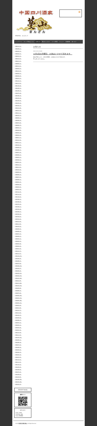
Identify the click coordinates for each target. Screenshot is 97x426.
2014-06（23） (18, 295)
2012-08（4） (18, 342)
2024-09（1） (18, 63)
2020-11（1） (18, 112)
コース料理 (54, 41)
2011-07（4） (18, 371)
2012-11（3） (18, 334)
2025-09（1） (18, 48)
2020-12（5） (18, 110)
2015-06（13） (18, 265)
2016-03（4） (18, 243)
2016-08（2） (18, 231)
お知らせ (38, 41)
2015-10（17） (18, 256)
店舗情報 (67, 41)
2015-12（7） (18, 251)
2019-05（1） (18, 157)
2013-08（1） (18, 320)
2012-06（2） (18, 347)
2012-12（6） (18, 332)
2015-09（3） (18, 258)
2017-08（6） (18, 201)
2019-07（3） (18, 152)
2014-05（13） (18, 297)
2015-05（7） (18, 268)
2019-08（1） (18, 149)
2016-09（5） (18, 228)
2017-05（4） (18, 209)
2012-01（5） (18, 357)
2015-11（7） (18, 253)
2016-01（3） (18, 248)
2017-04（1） (18, 211)
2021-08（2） (18, 90)
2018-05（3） (18, 181)
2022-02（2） (18, 75)
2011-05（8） (18, 376)
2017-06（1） (18, 206)
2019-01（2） (18, 162)
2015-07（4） (18, 263)
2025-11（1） (18, 46)
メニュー (61, 41)
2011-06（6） (18, 374)
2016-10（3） (18, 226)
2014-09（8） (18, 288)
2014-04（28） (18, 300)
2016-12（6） (18, 221)
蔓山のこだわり (46, 41)
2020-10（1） (18, 115)
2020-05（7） (18, 127)
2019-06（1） (18, 154)
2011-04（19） (18, 379)
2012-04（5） (18, 352)
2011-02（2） (18, 384)
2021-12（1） (18, 80)
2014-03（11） (18, 302)
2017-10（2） (18, 196)
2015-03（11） (18, 273)
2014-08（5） (18, 290)
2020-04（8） (18, 130)
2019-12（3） (18, 140)
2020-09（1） (18, 117)
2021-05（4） (18, 98)
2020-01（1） (18, 137)
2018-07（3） (18, 177)
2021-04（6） (18, 100)
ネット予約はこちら (29, 41)
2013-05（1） (18, 325)
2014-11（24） (18, 283)
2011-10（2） (18, 364)
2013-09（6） (18, 317)
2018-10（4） (18, 169)
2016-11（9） (18, 223)
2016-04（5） (18, 241)
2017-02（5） (18, 216)
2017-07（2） (18, 204)
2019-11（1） (18, 142)
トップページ (18, 41)
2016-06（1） (18, 236)
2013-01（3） (18, 330)
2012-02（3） (18, 354)
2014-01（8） (18, 307)
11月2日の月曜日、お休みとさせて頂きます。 (52, 54)
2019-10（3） (18, 144)
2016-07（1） (18, 233)
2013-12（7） (18, 310)
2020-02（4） (18, 135)
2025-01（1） (18, 56)
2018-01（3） (18, 189)
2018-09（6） (18, 172)
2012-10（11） (18, 337)
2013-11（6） (18, 312)
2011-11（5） (18, 362)
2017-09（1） (18, 199)
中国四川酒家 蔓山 (22, 423)
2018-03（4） (18, 186)
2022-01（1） (18, 78)
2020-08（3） (18, 120)
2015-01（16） (18, 278)
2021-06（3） (18, 95)
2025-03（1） (18, 51)
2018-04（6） (18, 184)
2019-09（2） (18, 147)
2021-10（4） (18, 85)
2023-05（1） (18, 68)
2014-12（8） (18, 280)
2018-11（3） (18, 167)
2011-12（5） (18, 359)
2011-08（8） (18, 369)
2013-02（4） (18, 327)
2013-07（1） (18, 322)
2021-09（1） (18, 88)
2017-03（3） (18, 214)
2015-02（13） (18, 275)
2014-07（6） (18, 293)
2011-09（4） (18, 367)
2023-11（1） (18, 66)
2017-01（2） (18, 219)
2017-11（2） (18, 194)
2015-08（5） (18, 260)
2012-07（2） (18, 344)
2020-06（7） (18, 125)
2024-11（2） (18, 61)
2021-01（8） (18, 107)
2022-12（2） (18, 70)
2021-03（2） (18, 103)
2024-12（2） (18, 58)
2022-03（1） (18, 73)
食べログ (74, 41)
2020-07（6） (18, 122)
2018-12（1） (18, 164)
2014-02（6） (18, 305)
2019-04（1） (18, 159)
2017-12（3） (18, 191)
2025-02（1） (18, 53)
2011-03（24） (18, 381)
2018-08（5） (18, 174)
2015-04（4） (18, 270)
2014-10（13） (18, 285)
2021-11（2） (18, 83)
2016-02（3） (18, 246)
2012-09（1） (18, 339)
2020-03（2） (18, 132)
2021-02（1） (18, 105)
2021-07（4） (18, 93)
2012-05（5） (18, 349)
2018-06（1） (18, 179)
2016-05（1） (18, 238)
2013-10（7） (18, 315)
